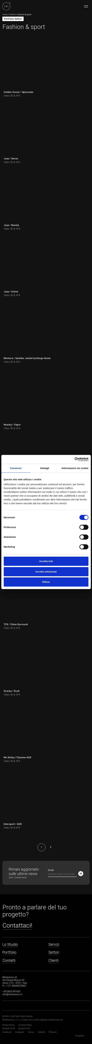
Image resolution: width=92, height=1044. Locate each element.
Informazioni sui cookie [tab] (75, 468)
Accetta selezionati (46, 571)
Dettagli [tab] (44, 468)
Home (4, 14)
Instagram (19, 1032)
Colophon (79, 1036)
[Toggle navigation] (86, 6)
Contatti (9, 960)
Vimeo (31, 1032)
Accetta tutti (46, 561)
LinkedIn (41, 1032)
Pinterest (53, 1032)
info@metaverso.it (12, 994)
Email (51, 870)
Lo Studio (10, 944)
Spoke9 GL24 (24, 1028)
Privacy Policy (8, 1025)
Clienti (53, 960)
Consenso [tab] (16, 468)
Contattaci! (17, 925)
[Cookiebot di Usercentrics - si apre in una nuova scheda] (74, 459)
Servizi (53, 944)
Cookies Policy (25, 1025)
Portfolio (12, 14)
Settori (53, 952)
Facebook (6, 1032)
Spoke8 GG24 (8, 1028)
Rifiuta (46, 582)
